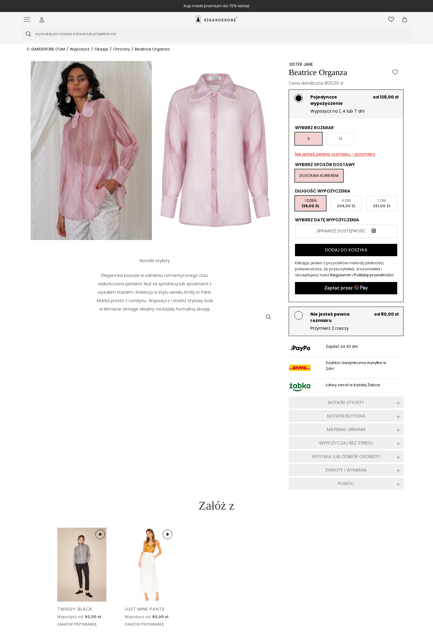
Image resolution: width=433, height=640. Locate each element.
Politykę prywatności (374, 275)
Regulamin (341, 275)
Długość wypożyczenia (322, 191)
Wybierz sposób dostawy (325, 165)
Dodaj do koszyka (346, 250)
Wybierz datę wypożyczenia (327, 220)
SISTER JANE (301, 64)
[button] (42, 19)
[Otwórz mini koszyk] (404, 19)
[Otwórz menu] (28, 19)
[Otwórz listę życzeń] (391, 19)
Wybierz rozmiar (314, 128)
